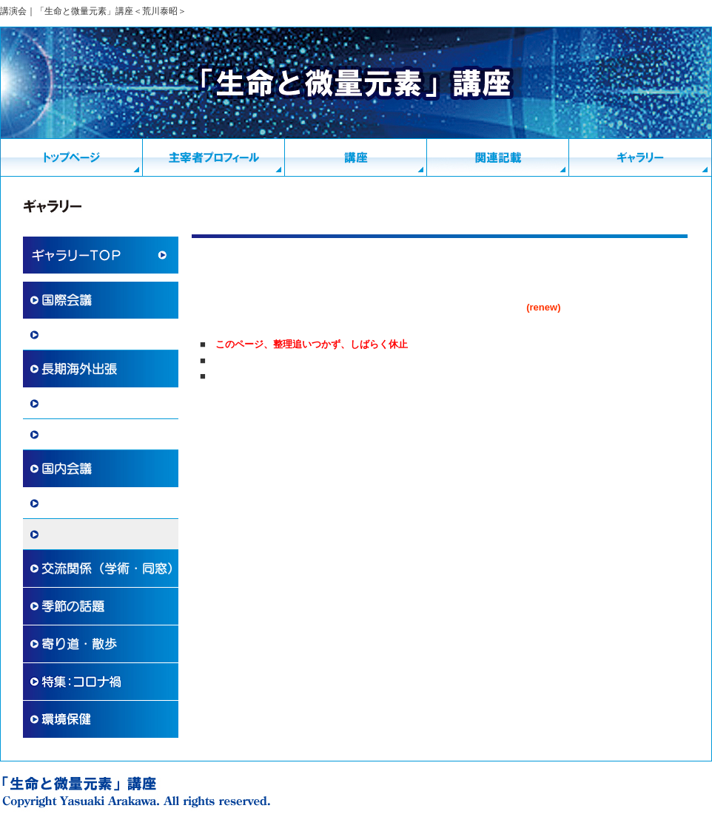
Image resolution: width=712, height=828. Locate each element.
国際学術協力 (72, 335)
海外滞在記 (67, 404)
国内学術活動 (72, 503)
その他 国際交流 (82, 435)
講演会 (57, 534)
